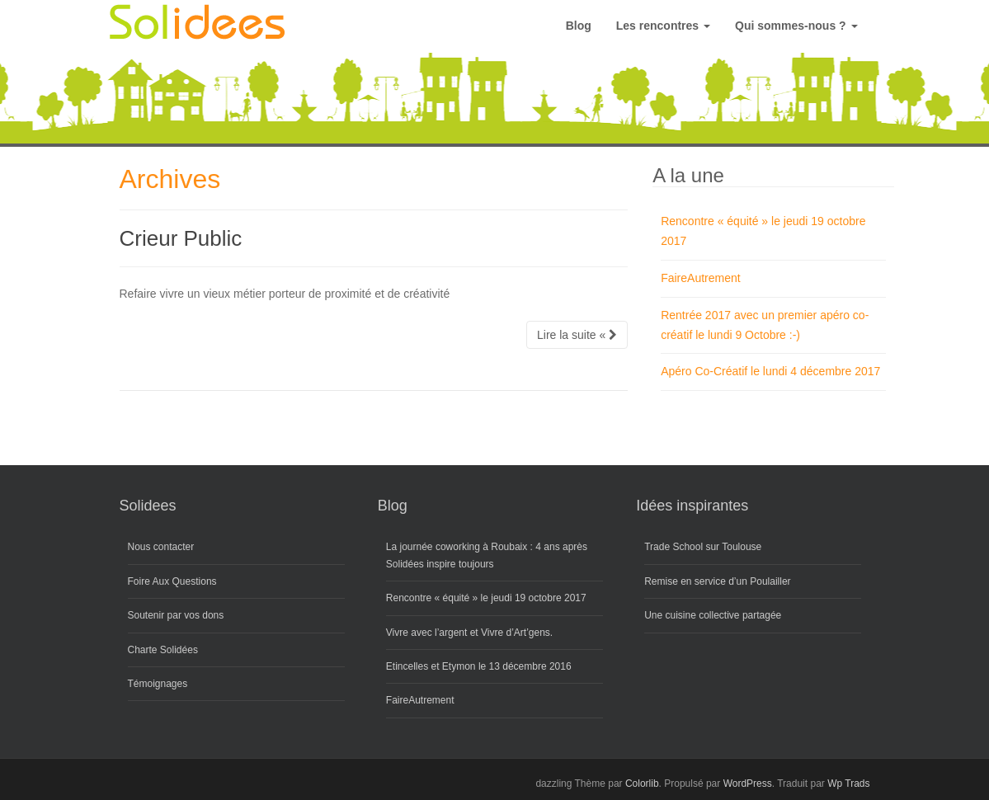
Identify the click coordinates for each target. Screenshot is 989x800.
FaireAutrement (700, 278)
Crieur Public (181, 238)
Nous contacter (161, 547)
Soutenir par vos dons (176, 615)
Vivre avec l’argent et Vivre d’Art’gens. (469, 632)
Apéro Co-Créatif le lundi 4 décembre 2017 (770, 371)
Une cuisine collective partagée (712, 615)
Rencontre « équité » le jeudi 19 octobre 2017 (486, 598)
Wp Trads (848, 783)
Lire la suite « (577, 334)
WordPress (747, 783)
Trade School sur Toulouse (702, 547)
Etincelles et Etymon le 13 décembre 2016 (479, 666)
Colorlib (642, 783)
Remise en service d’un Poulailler (717, 581)
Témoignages (158, 683)
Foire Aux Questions (172, 581)
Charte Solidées (163, 650)
